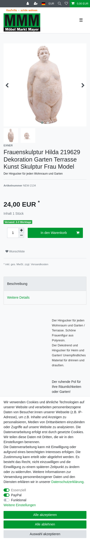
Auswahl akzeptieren (45, 534)
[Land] (43, 3)
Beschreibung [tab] (17, 284)
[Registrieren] (36, 3)
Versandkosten (39, 264)
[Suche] (59, 3)
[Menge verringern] (21, 235)
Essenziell (18, 490)
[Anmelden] (28, 3)
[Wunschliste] (66, 3)
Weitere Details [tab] (18, 297)
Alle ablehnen (45, 524)
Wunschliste (15, 251)
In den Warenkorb (60, 233)
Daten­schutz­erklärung (67, 482)
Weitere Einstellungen (20, 505)
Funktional (19, 500)
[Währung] (51, 3)
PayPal (16, 495)
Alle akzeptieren (45, 515)
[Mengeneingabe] (12, 233)
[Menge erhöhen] (21, 230)
